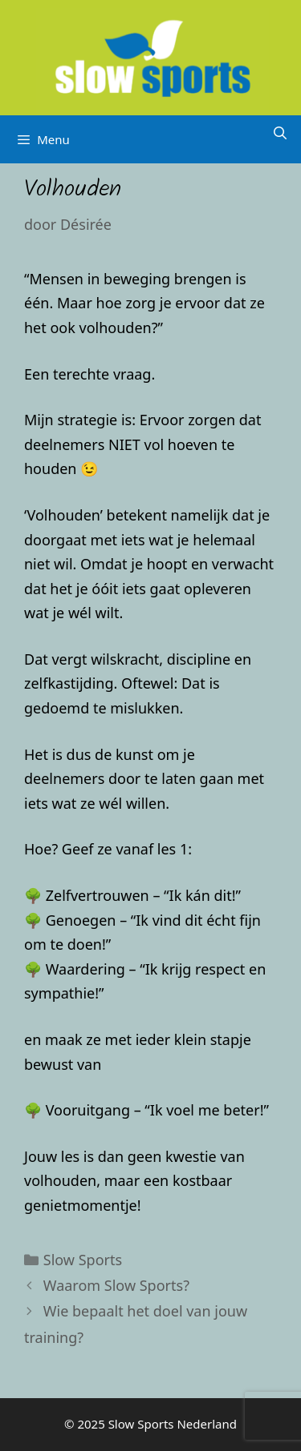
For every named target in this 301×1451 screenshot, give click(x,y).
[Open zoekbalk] (279, 133)
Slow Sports (82, 1259)
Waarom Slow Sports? (116, 1285)
